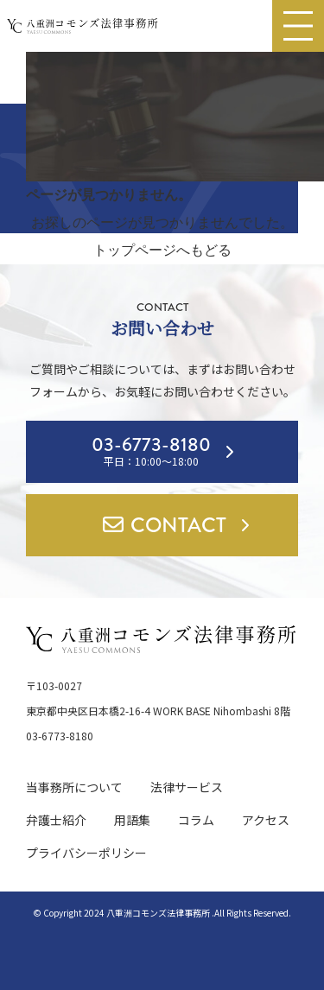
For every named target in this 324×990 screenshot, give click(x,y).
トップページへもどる (162, 250)
